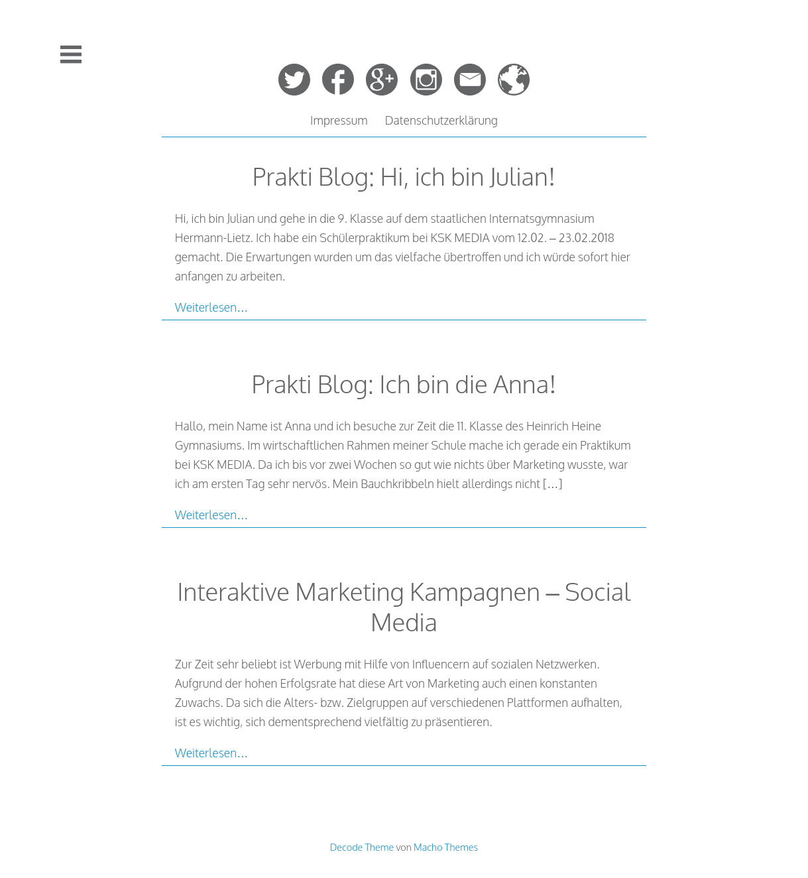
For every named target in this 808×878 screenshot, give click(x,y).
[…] (552, 483)
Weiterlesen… (212, 307)
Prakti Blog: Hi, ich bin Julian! (404, 176)
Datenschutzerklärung (441, 120)
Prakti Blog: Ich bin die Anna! (404, 383)
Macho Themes (446, 847)
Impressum (339, 120)
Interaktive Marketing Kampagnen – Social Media (403, 606)
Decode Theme (362, 847)
